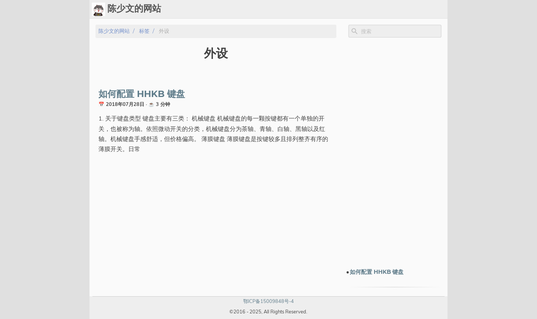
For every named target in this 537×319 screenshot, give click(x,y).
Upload (319, 9)
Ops (274, 9)
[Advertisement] (395, 153)
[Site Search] (400, 31)
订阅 (439, 9)
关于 (421, 9)
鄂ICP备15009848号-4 (268, 301)
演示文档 (366, 9)
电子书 (396, 9)
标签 (342, 9)
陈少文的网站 (114, 31)
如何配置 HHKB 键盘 (141, 94)
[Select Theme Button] (256, 9)
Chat (294, 9)
